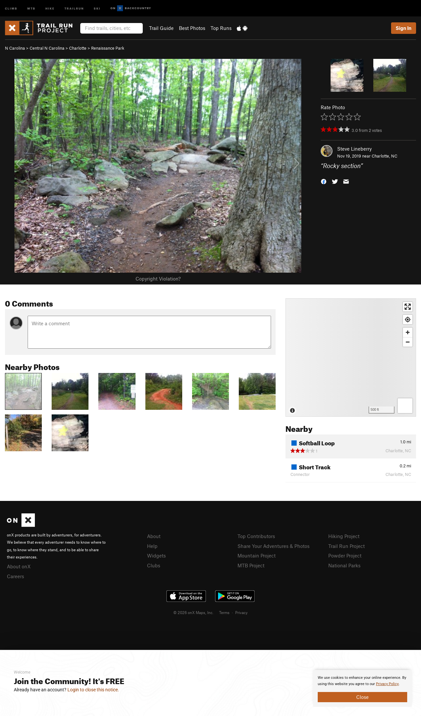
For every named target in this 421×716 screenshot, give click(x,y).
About (154, 536)
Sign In (403, 28)
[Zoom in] (407, 332)
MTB (31, 8)
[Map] (351, 357)
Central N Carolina (47, 48)
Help (152, 546)
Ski (97, 8)
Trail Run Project (346, 546)
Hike (50, 8)
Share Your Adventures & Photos (273, 546)
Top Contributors (256, 536)
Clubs (153, 565)
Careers (15, 576)
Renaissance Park (107, 48)
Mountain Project (256, 555)
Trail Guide (161, 28)
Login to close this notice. (93, 689)
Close (362, 697)
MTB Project (250, 565)
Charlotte (78, 48)
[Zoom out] (407, 342)
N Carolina (15, 48)
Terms (224, 612)
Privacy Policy (387, 684)
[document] (362, 688)
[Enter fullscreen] (407, 306)
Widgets (156, 555)
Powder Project (344, 555)
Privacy (241, 612)
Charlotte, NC (384, 156)
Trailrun (74, 8)
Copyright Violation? (158, 279)
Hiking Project (343, 536)
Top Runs (221, 28)
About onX (19, 566)
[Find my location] (407, 319)
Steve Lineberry (354, 149)
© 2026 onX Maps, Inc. (193, 612)
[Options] (405, 405)
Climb (11, 8)
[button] (324, 181)
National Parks (344, 565)
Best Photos (192, 28)
